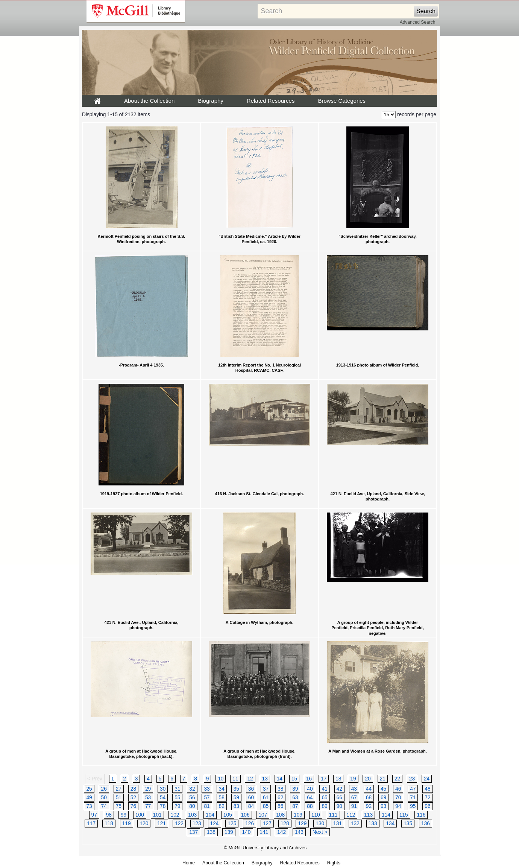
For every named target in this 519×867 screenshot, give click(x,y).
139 (229, 832)
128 (285, 823)
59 (236, 797)
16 (309, 779)
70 (398, 797)
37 (266, 789)
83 (236, 806)
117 (91, 823)
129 (302, 823)
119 (126, 823)
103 (192, 815)
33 (206, 789)
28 (133, 789)
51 (118, 797)
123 (197, 823)
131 (337, 823)
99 (123, 815)
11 (235, 779)
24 (426, 779)
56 (192, 797)
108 (280, 815)
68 (369, 797)
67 (354, 797)
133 (373, 823)
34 (222, 789)
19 (353, 779)
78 (162, 806)
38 (280, 789)
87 (295, 806)
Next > (320, 832)
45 (383, 789)
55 (177, 797)
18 (338, 779)
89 (324, 806)
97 (94, 815)
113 (368, 815)
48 (427, 789)
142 (281, 832)
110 (315, 815)
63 (295, 797)
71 (413, 797)
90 (339, 806)
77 (148, 806)
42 (339, 789)
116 (421, 815)
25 (89, 789)
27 (118, 789)
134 (390, 823)
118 (109, 823)
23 (412, 779)
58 (222, 797)
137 (193, 832)
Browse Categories (342, 100)
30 (162, 789)
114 (386, 815)
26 (104, 789)
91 (354, 806)
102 (175, 815)
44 (369, 789)
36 (251, 789)
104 (210, 815)
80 (192, 806)
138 (211, 832)
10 (220, 779)
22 (397, 779)
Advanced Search (418, 22)
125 (232, 823)
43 (354, 789)
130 (320, 823)
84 (251, 806)
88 (310, 806)
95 (413, 806)
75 (118, 806)
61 (266, 797)
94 (398, 806)
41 (324, 789)
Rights (333, 862)
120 (144, 823)
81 (206, 806)
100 (139, 815)
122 (179, 823)
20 (367, 779)
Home (188, 862)
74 (104, 806)
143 (299, 832)
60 (251, 797)
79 (177, 806)
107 (262, 815)
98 (109, 815)
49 (89, 797)
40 (310, 789)
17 (323, 779)
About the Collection (149, 100)
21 (382, 779)
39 (295, 789)
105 (227, 815)
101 (157, 815)
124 (214, 823)
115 (403, 815)
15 (294, 779)
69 (383, 797)
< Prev (94, 779)
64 (310, 797)
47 (413, 789)
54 (162, 797)
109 (298, 815)
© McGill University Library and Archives (265, 847)
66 (339, 797)
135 (408, 823)
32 (192, 789)
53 (148, 797)
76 (133, 806)
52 (133, 797)
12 (250, 779)
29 (148, 789)
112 (350, 815)
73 (89, 806)
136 (425, 823)
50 (104, 797)
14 (279, 779)
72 (427, 797)
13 (265, 779)
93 (383, 806)
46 (398, 789)
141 (264, 832)
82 (222, 806)
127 (267, 823)
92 (369, 806)
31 (177, 789)
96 (427, 806)
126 (249, 823)
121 (161, 823)
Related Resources (271, 100)
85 (266, 806)
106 (245, 815)
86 (280, 806)
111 (333, 815)
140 (246, 832)
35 (236, 789)
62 (280, 797)
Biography (210, 100)
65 (324, 797)
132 (355, 823)
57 (206, 797)
